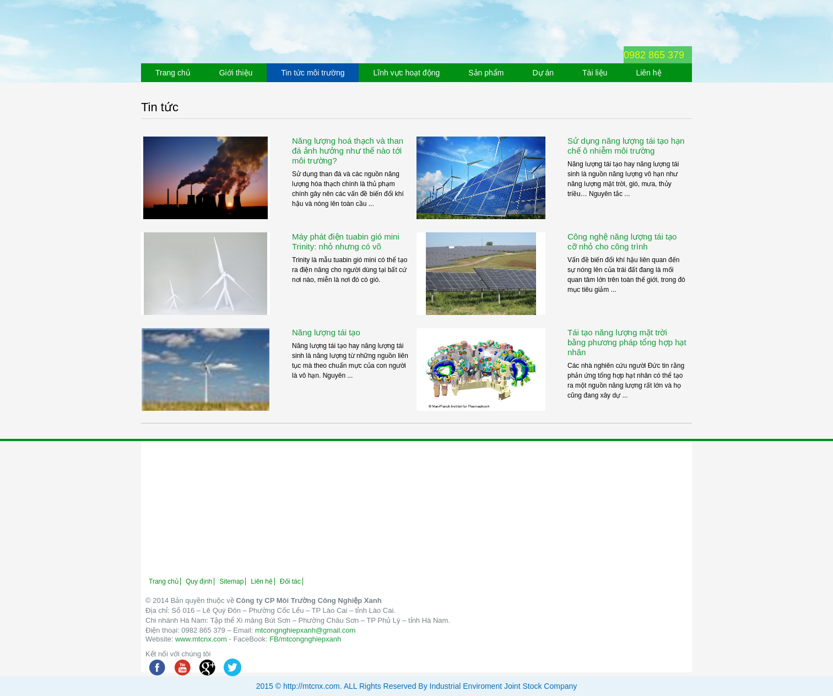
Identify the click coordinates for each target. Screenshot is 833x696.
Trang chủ (173, 72)
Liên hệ (648, 72)
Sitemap (231, 581)
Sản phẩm (486, 72)
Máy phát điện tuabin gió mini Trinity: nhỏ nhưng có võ (345, 241)
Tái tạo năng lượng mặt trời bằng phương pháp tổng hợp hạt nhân (626, 342)
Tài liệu (594, 72)
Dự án (543, 72)
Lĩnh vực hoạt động (406, 72)
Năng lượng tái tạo (326, 332)
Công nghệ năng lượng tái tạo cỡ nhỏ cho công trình (622, 241)
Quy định (199, 581)
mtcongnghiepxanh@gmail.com (305, 630)
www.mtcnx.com (201, 639)
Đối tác (290, 581)
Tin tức (159, 107)
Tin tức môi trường (312, 72)
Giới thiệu (236, 72)
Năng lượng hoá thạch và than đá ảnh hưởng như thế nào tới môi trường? (347, 150)
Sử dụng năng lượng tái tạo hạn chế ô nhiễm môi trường (625, 145)
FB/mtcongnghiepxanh (305, 639)
